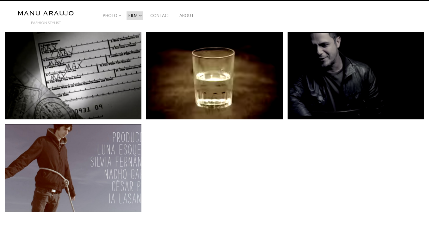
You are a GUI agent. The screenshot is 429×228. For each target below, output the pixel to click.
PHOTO (110, 15)
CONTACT (160, 15)
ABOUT (186, 15)
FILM (133, 15)
